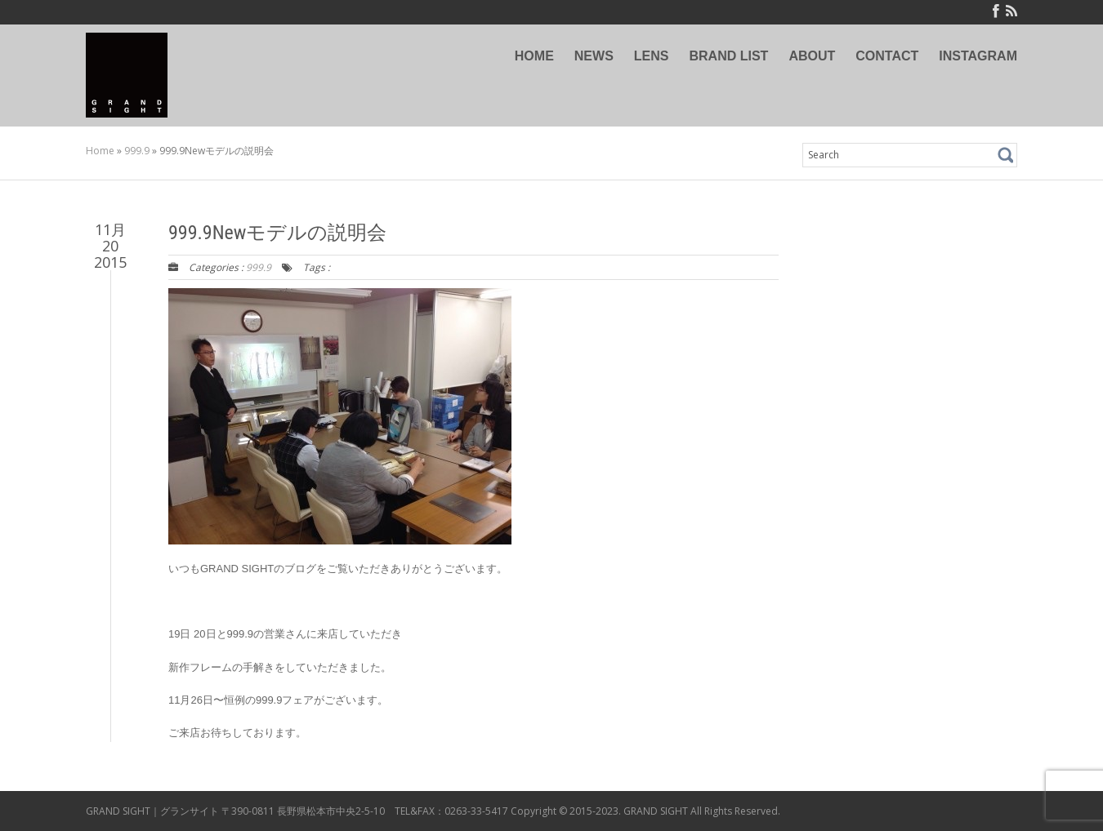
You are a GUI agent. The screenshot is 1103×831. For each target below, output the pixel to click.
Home (100, 151)
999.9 (137, 151)
